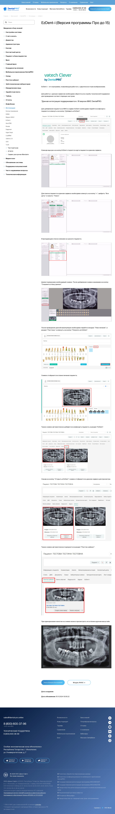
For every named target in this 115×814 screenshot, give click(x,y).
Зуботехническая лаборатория (18, 84)
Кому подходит (62, 721)
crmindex (38, 804)
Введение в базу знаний (13, 28)
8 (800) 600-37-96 (15, 723)
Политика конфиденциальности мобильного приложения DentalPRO (79, 778)
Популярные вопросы (88, 721)
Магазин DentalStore (87, 737)
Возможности (62, 717)
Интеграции (10, 108)
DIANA (7, 114)
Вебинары (84, 734)
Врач (8, 60)
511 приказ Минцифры (66, 795)
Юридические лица (13, 88)
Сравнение (61, 729)
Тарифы (60, 725)
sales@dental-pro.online (13, 717)
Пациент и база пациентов (16, 56)
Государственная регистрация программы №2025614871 (79, 782)
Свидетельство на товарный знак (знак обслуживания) (78, 798)
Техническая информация (16, 174)
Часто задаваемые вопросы (17, 170)
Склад (8, 76)
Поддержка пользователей (16, 166)
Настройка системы (14, 32)
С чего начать (11, 36)
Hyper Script (9, 132)
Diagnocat (9, 129)
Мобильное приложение (66, 734)
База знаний (84, 717)
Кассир (8, 48)
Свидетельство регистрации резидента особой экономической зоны (82, 789)
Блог (58, 737)
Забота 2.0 (9, 138)
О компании (84, 729)
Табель (8, 96)
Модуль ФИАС (10, 117)
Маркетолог (10, 158)
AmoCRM (8, 123)
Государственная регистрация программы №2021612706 (79, 785)
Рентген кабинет (12, 80)
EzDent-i (8, 120)
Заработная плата (13, 92)
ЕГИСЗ (10, 151)
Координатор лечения (14, 68)
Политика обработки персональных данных (74, 774)
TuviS (7, 144)
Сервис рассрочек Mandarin (18, 154)
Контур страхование (12, 111)
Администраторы (13, 44)
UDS (7, 141)
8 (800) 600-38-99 (11, 734)
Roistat (8, 126)
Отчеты (9, 100)
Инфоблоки (10, 104)
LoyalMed (8, 135)
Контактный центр (13, 52)
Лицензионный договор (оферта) (70, 793)
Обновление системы (14, 162)
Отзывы (83, 725)
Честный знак (13, 148)
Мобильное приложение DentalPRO (19, 72)
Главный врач (11, 64)
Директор (10, 40)
